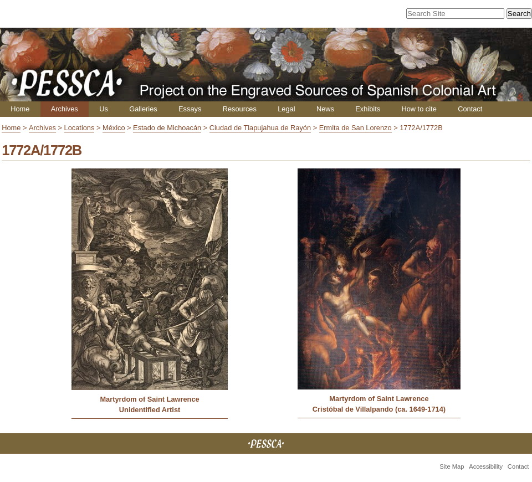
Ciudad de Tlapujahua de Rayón (260, 128)
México (114, 128)
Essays (189, 109)
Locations (79, 128)
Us (103, 109)
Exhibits (367, 109)
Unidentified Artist (149, 410)
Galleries (143, 109)
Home (20, 109)
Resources (240, 109)
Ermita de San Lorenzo (355, 128)
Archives (64, 109)
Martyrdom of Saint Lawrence (149, 399)
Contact (470, 109)
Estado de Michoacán (167, 128)
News (325, 109)
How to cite (418, 109)
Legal (286, 109)
